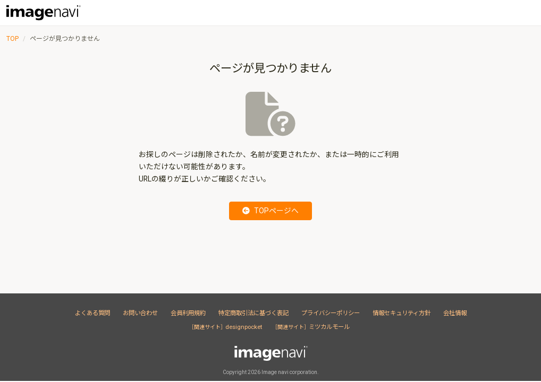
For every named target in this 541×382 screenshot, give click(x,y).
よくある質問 (92, 313)
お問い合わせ (140, 313)
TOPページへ (270, 210)
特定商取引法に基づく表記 (253, 313)
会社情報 (455, 313)
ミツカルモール (312, 327)
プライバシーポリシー (330, 313)
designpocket (226, 327)
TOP (12, 38)
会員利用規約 (188, 313)
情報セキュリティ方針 (401, 313)
